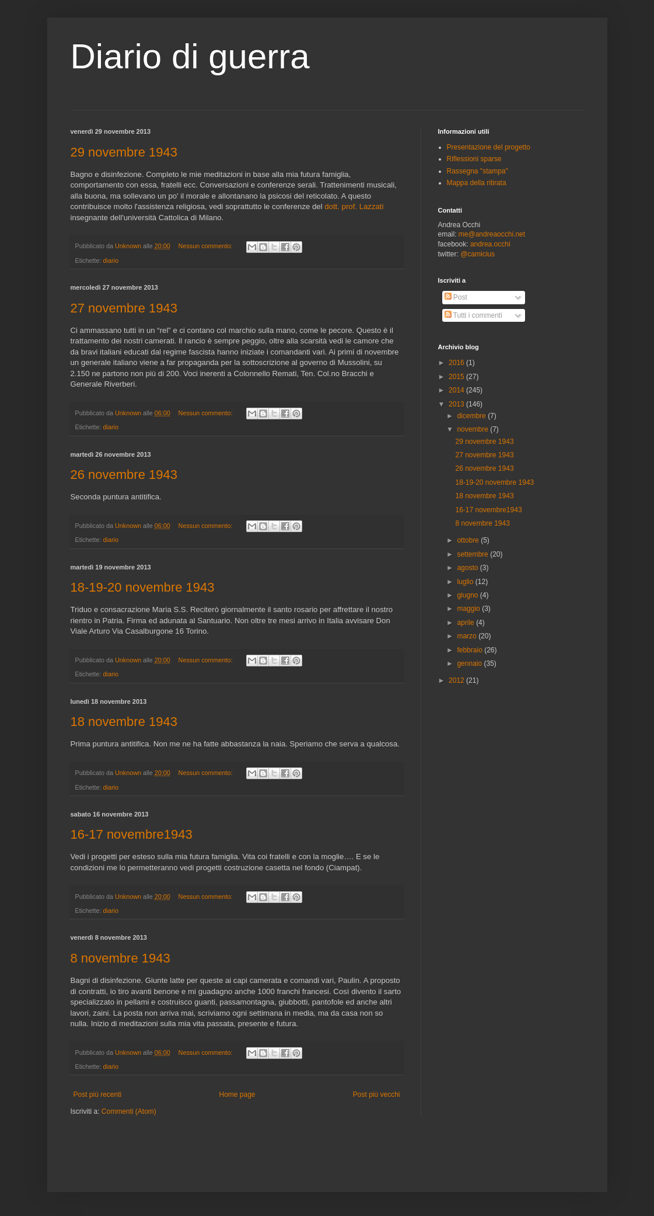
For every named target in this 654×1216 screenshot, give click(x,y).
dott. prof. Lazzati (353, 206)
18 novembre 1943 (124, 721)
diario (110, 260)
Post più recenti (98, 1094)
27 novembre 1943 (124, 308)
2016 (457, 363)
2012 (457, 680)
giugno (468, 595)
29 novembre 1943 (124, 152)
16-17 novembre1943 (132, 834)
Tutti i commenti (473, 315)
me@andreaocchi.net (492, 234)
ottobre (469, 540)
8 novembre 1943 (120, 958)
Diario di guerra (190, 56)
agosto (468, 568)
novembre (473, 429)
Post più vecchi (376, 1094)
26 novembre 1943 (124, 474)
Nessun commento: (207, 245)
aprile (466, 623)
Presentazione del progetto (488, 147)
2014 (457, 390)
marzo (467, 636)
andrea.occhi (490, 244)
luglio (466, 582)
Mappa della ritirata (476, 183)
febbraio (470, 650)
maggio (469, 608)
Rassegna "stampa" (477, 171)
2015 (457, 377)
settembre (473, 554)
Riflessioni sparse (474, 159)
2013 (457, 404)
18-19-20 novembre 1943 (143, 587)
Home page (237, 1094)
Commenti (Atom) (129, 1111)
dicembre (472, 416)
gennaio (470, 663)
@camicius (477, 254)
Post (456, 297)
